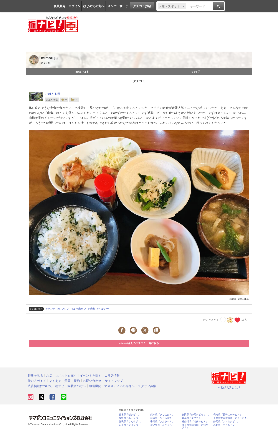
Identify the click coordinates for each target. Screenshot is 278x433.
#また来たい (78, 308)
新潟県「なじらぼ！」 (162, 418)
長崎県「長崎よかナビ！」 (227, 414)
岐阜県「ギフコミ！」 (194, 418)
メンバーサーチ (118, 6)
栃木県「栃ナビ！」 (129, 414)
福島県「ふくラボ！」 (131, 418)
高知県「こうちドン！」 (226, 425)
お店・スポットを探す (61, 375)
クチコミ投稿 (142, 6)
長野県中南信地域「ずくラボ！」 (231, 418)
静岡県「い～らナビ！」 (226, 421)
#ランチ (50, 308)
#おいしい (64, 308)
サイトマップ (114, 380)
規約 (77, 380)
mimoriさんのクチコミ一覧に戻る (139, 343)
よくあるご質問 (60, 380)
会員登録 (59, 6)
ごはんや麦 (52, 94)
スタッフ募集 (147, 386)
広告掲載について (40, 386)
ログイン (74, 6)
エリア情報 (112, 375)
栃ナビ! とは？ (229, 387)
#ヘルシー (103, 308)
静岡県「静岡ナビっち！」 (196, 414)
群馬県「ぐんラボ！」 (131, 421)
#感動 (91, 308)
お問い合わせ (92, 380)
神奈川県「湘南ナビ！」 (195, 421)
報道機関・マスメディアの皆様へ (112, 386)
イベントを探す (90, 375)
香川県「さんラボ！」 (162, 421)
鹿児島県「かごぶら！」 (163, 425)
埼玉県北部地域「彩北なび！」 (195, 426)
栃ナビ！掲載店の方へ (70, 386)
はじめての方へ (93, 6)
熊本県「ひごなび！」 (162, 414)
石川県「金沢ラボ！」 (131, 425)
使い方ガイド (37, 380)
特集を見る (35, 375)
